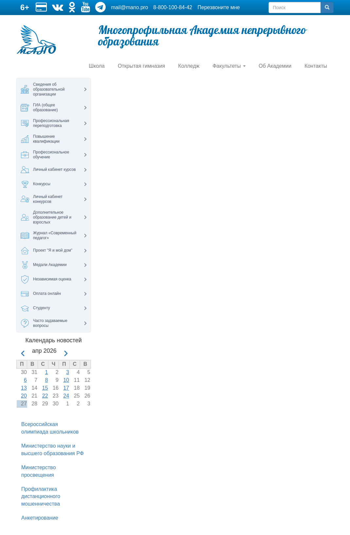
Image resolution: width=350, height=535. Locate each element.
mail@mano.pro (129, 7)
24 (66, 396)
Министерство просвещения (38, 471)
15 (45, 388)
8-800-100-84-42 (172, 7)
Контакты (316, 66)
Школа (97, 66)
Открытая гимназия (141, 66)
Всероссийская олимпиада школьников (50, 428)
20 (24, 396)
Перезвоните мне (219, 7)
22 (45, 396)
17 (66, 388)
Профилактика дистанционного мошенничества (40, 496)
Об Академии (275, 66)
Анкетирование (39, 518)
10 (66, 380)
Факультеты (229, 66)
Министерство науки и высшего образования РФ (52, 449)
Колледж (189, 66)
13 (24, 388)
